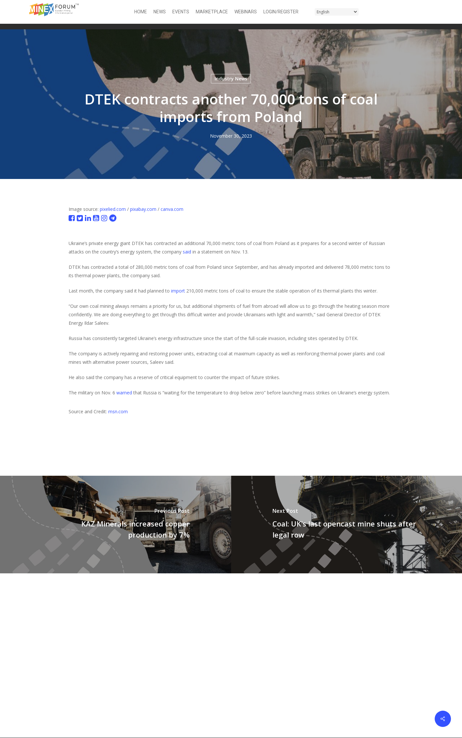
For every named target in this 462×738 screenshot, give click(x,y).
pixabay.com (143, 209)
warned (124, 393)
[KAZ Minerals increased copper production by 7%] (115, 524)
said (187, 252)
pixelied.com (113, 209)
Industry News (231, 78)
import (178, 291)
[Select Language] (337, 12)
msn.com (118, 411)
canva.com (172, 209)
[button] (429, 11)
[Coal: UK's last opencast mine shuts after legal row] (346, 524)
